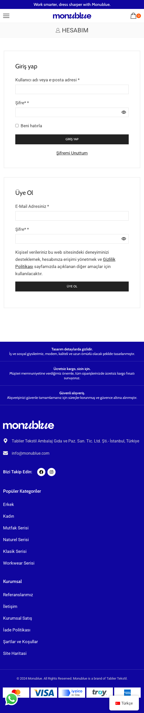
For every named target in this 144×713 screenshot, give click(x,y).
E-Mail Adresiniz (32, 206)
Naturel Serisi (16, 539)
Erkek (8, 504)
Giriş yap (72, 139)
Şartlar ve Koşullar (20, 641)
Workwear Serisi (18, 563)
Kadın (8, 516)
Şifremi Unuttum (72, 153)
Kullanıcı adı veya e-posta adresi (47, 79)
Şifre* (22, 102)
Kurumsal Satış (17, 618)
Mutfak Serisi (16, 527)
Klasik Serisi (15, 551)
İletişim (10, 606)
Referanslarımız (18, 594)
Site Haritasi (15, 653)
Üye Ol (72, 286)
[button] (6, 15)
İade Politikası (16, 629)
